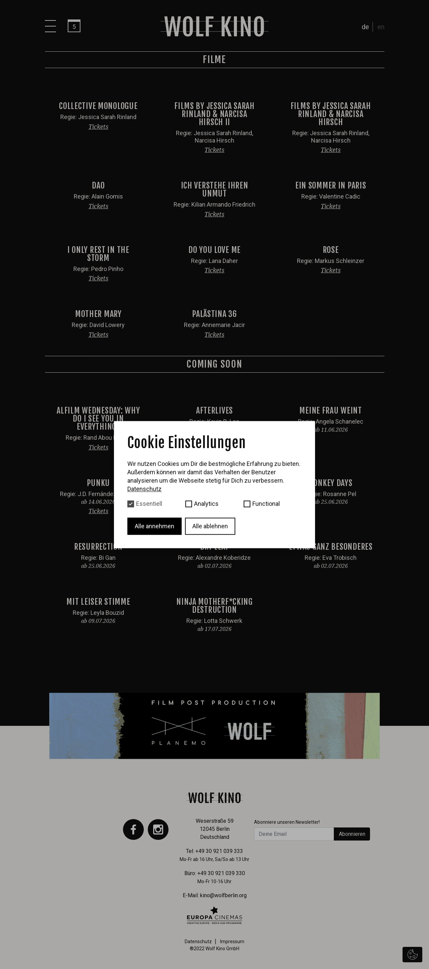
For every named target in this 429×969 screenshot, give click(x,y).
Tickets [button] (98, 126)
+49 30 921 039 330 (221, 873)
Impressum (232, 941)
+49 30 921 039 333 (219, 851)
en (380, 27)
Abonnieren (352, 834)
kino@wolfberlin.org (223, 895)
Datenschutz (198, 941)
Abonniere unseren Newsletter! (287, 822)
